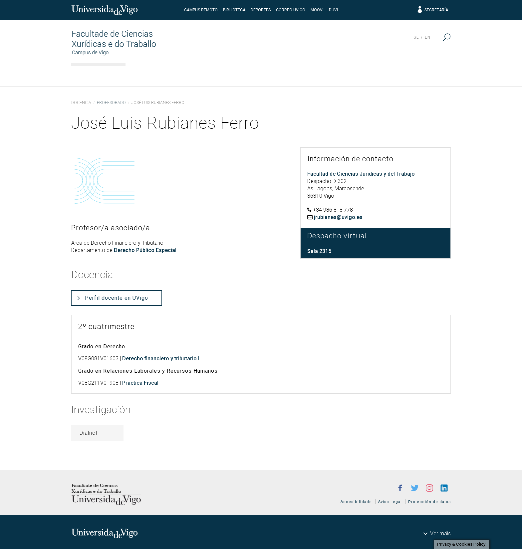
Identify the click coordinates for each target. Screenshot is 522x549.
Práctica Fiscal (140, 383)
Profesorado (111, 102)
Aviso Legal (390, 502)
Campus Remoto (201, 10)
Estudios (195, 75)
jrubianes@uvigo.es (338, 217)
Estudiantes (295, 75)
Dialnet (89, 433)
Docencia (243, 75)
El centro (149, 75)
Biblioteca (234, 10)
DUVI (333, 10)
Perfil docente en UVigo (116, 298)
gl (416, 37)
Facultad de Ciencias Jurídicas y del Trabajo (361, 174)
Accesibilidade (356, 502)
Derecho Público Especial (145, 250)
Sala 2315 (319, 251)
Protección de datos (429, 502)
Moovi (317, 10)
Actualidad (425, 75)
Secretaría (432, 10)
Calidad (378, 75)
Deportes (261, 10)
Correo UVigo (290, 10)
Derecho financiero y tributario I (160, 358)
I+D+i (339, 75)
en (427, 37)
